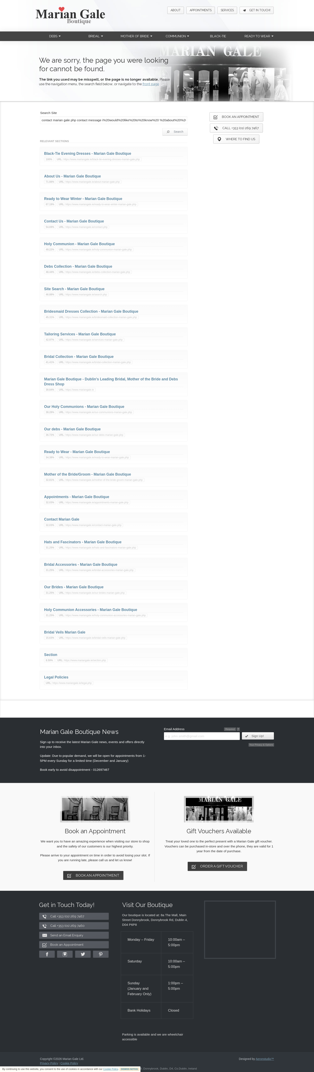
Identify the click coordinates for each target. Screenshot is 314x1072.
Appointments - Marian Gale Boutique (76, 497)
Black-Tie (218, 36)
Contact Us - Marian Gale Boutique (74, 221)
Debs (55, 36)
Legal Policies (56, 677)
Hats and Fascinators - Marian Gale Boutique (82, 542)
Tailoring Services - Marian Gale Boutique (80, 334)
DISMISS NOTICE (129, 1069)
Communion (177, 36)
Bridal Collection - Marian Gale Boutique (78, 357)
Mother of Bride (136, 36)
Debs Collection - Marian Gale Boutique (78, 266)
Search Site (48, 113)
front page (151, 84)
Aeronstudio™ (265, 1059)
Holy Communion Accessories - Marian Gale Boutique (90, 610)
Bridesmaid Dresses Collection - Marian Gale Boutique (91, 311)
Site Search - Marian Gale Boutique (74, 289)
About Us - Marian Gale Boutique (72, 176)
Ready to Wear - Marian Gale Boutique (77, 452)
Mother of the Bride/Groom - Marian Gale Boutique (87, 474)
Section (50, 655)
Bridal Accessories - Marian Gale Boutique (80, 564)
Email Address (174, 729)
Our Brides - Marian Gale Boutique (73, 587)
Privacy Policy (49, 1063)
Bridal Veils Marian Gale (64, 632)
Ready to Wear (259, 36)
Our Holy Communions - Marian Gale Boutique (84, 407)
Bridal (96, 36)
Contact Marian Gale (61, 519)
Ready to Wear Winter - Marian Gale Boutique (83, 199)
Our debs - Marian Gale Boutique (72, 429)
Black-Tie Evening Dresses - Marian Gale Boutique (87, 153)
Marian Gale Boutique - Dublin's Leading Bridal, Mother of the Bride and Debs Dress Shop (111, 381)
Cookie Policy (110, 1069)
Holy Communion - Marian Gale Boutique (79, 244)
